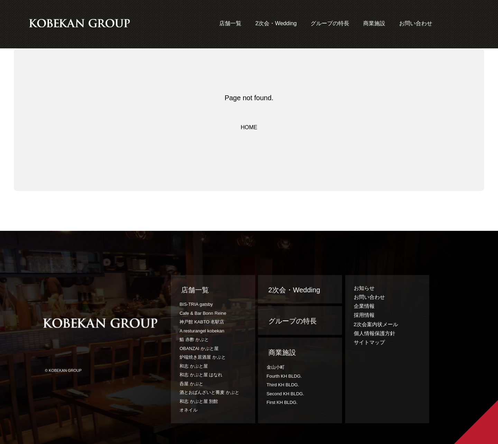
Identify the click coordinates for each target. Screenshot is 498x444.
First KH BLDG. (282, 402)
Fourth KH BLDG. (284, 376)
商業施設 (374, 23)
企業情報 (364, 306)
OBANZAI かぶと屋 (199, 348)
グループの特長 (330, 23)
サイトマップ (369, 342)
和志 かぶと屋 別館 (198, 401)
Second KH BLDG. (285, 393)
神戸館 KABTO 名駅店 (201, 321)
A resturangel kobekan (201, 330)
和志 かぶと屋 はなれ (200, 374)
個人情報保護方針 (374, 333)
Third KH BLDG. (283, 384)
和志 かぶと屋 (193, 366)
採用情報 (364, 315)
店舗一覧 (230, 23)
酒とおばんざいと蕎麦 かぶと (209, 392)
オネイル (188, 410)
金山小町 (276, 367)
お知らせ (364, 288)
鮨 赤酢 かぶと (194, 339)
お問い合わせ (415, 23)
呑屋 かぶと (191, 383)
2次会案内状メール (376, 324)
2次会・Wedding (276, 23)
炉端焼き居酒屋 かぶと (202, 357)
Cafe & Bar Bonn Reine (202, 313)
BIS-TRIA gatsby (196, 304)
